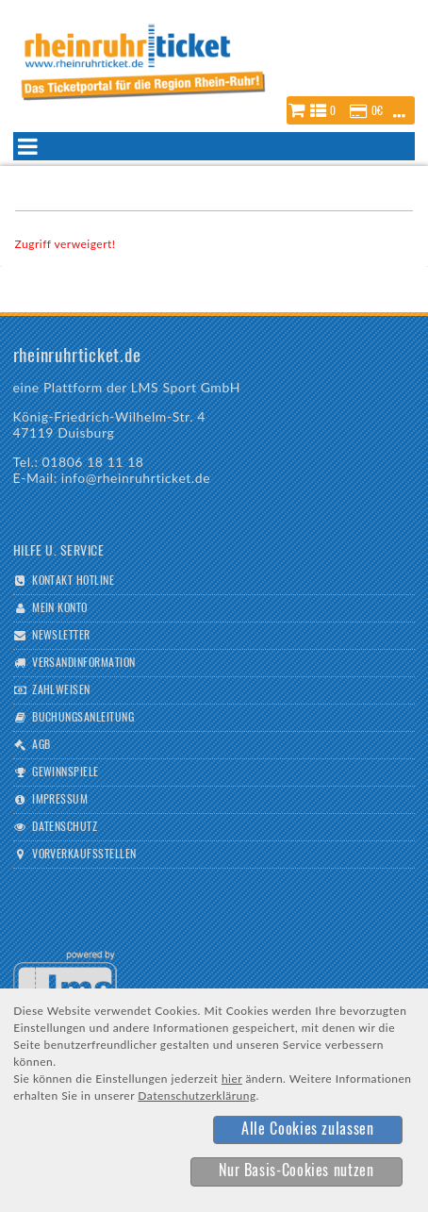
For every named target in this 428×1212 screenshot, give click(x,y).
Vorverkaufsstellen (84, 854)
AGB (41, 745)
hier (232, 1078)
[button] (351, 110)
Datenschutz (64, 827)
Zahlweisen (61, 690)
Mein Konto (60, 608)
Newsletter (61, 635)
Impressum (60, 799)
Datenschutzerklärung (196, 1095)
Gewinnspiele (65, 772)
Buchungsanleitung (83, 717)
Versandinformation (84, 663)
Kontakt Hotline (73, 581)
